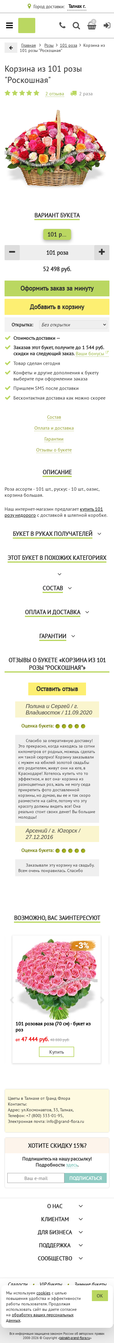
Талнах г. (76, 6)
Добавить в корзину (57, 307)
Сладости (17, 1284)
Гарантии (54, 439)
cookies (43, 1293)
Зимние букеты (90, 1284)
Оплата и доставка (54, 428)
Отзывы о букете (54, 450)
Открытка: (22, 325)
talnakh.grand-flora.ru (75, 1338)
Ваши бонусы (92, 353)
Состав (54, 417)
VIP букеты (50, 1284)
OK (100, 1296)
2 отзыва (54, 93)
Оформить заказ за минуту (57, 288)
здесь (72, 1165)
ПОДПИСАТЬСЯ (85, 1178)
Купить (56, 1052)
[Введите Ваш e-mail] (35, 1178)
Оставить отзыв (57, 689)
